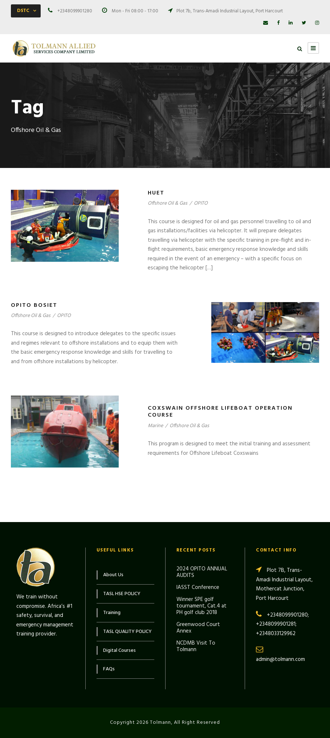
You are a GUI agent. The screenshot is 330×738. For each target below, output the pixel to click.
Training (112, 613)
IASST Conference (197, 587)
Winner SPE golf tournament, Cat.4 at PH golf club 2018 (201, 606)
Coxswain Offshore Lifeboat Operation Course (220, 412)
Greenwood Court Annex (198, 627)
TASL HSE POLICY (121, 594)
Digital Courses (119, 650)
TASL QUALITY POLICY (127, 631)
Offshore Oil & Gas (167, 203)
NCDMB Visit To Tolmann (195, 646)
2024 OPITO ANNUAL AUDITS (201, 572)
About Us (113, 575)
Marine (155, 426)
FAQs (109, 669)
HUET (156, 193)
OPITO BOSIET (34, 305)
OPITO (201, 203)
